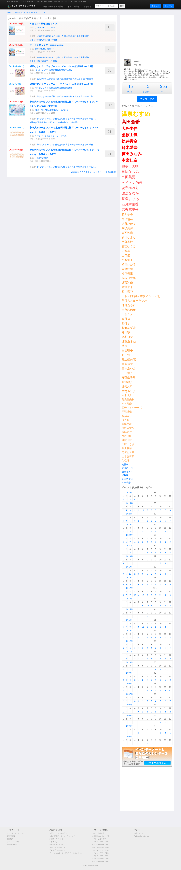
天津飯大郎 (88, 79)
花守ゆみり (130, 188)
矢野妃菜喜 (77, 79)
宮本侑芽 (127, 364)
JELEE (125, 415)
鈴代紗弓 (127, 386)
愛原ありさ (127, 468)
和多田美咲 (130, 166)
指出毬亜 (127, 219)
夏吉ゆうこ (50, 36)
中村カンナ (129, 391)
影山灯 (126, 355)
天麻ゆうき (128, 444)
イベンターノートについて (16, 833)
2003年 (129, 736)
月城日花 (127, 440)
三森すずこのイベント (57, 850)
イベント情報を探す (99, 833)
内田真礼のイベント (56, 844)
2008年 (129, 683)
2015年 (129, 609)
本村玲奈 (127, 403)
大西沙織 (127, 232)
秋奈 (124, 345)
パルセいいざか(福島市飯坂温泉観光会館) (53, 70)
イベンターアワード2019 (100, 861)
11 (143, 510)
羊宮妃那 (127, 269)
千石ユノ (93, 119)
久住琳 (125, 460)
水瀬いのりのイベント (57, 847)
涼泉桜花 (74, 122)
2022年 (129, 535)
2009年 (129, 673)
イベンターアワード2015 (100, 850)
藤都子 (85, 119)
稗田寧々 (127, 332)
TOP (9, 12)
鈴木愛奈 (129, 147)
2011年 (129, 652)
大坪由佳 (129, 128)
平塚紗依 (127, 411)
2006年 (129, 705)
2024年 (129, 514)
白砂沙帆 (127, 436)
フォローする (147, 99)
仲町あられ (60, 119)
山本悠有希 (128, 456)
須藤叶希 (60, 36)
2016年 (129, 598)
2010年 (129, 662)
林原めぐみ (127, 479)
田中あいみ (129, 368)
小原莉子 (127, 259)
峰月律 (79, 119)
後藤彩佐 (127, 432)
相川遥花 (85, 36)
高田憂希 (131, 121)
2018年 (129, 577)
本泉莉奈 (126, 482)
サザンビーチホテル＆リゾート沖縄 (50, 136)
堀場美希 (127, 424)
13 (135, 595)
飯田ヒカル (127, 471)
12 (143, 595)
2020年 (129, 556)
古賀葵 (126, 250)
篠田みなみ (132, 154)
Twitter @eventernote (141, 836)
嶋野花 (125, 475)
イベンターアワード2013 (100, 844)
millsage (33, 122)
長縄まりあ (130, 199)
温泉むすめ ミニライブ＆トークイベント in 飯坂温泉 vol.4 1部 (61, 66)
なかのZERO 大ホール (45, 27)
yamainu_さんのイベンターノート (30, 12)
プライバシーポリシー (15, 842)
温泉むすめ (42, 79)
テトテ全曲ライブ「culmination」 (47, 45)
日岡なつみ (130, 172)
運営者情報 (11, 836)
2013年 (129, 630)
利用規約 (10, 839)
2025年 (129, 503)
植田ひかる (129, 264)
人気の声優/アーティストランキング (62, 836)
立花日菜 (127, 336)
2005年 (129, 715)
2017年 (129, 588)
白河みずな (128, 428)
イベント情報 (73, 6)
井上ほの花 (129, 359)
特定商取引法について (15, 844)
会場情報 (87, 6)
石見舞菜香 (130, 204)
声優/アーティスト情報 (53, 6)
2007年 (129, 694)
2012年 (129, 641)
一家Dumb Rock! (55, 122)
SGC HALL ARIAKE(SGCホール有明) (51, 110)
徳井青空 (129, 141)
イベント (163, 92)
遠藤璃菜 (68, 79)
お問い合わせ (139, 833)
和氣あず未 (129, 327)
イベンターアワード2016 (100, 853)
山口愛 (126, 255)
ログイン (168, 6)
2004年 (129, 726)
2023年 (129, 524)
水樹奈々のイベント (56, 839)
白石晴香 (127, 350)
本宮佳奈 (129, 160)
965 (163, 86)
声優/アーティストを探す (58, 833)
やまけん (127, 395)
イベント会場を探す (99, 839)
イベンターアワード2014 (100, 847)
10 (130, 574)
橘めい (66, 122)
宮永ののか (71, 119)
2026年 (129, 492)
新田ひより (129, 237)
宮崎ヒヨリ (128, 452)
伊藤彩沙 (127, 241)
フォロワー (147, 92)
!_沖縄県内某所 (41, 158)
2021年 (129, 545)
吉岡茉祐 (51, 79)
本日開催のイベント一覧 (100, 836)
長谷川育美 (129, 278)
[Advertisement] (147, 36)
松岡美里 (68, 36)
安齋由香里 (129, 377)
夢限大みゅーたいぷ (46, 119)
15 (130, 86)
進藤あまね (129, 341)
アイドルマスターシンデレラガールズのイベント (66, 853)
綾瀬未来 (41, 36)
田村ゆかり (53, 842)
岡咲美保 (127, 228)
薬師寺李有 (42, 122)
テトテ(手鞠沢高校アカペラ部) (43, 40)
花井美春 (76, 36)
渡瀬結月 (127, 382)
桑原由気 (129, 135)
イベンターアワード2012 (100, 842)
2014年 (129, 620)
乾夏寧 (125, 464)
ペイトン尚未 (132, 182)
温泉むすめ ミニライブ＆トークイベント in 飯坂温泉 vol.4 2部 (61, 84)
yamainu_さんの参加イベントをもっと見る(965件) (93, 172)
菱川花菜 (127, 448)
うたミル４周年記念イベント (44, 23)
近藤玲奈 (127, 282)
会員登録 (156, 6)
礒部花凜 (60, 79)
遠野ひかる (129, 223)
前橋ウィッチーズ (132, 407)
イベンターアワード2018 (100, 859)
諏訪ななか (130, 193)
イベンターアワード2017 (100, 856)
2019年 (129, 567)
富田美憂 (128, 177)
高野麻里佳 (130, 210)
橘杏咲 (125, 419)
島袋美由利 (128, 399)
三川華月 (127, 373)
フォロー (130, 92)
